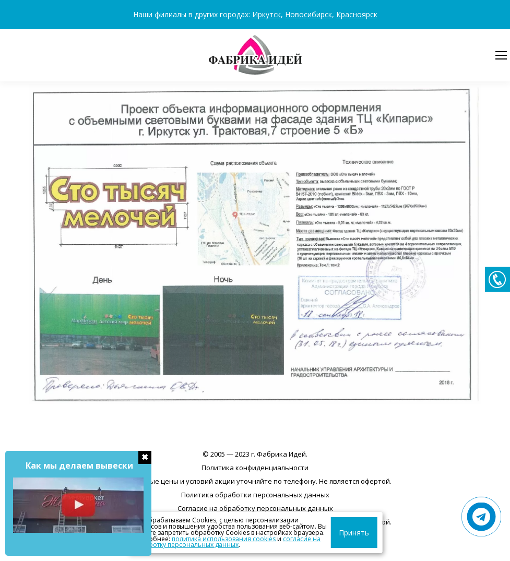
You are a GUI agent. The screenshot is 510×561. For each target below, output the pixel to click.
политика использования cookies (184, 538)
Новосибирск (308, 14)
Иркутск (266, 14)
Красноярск (356, 14)
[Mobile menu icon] (501, 55)
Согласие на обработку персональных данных (255, 508)
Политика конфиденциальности (255, 467)
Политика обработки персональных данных (255, 494)
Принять (361, 533)
